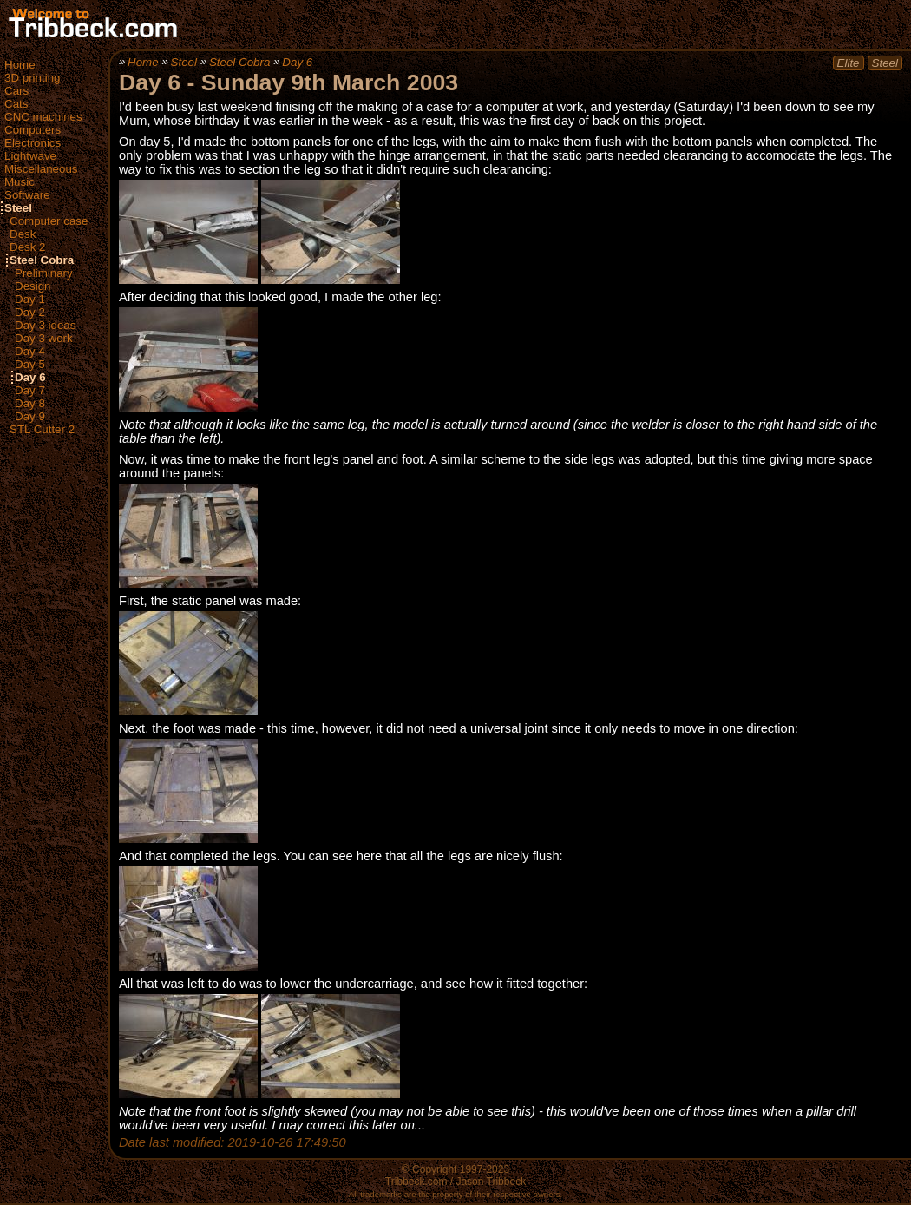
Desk (23, 233)
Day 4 (30, 351)
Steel (18, 207)
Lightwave (30, 155)
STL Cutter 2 (42, 429)
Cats (16, 103)
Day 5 (30, 364)
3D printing (32, 77)
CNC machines (43, 116)
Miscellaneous (40, 168)
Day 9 (30, 416)
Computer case (49, 220)
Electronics (32, 142)
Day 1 (30, 299)
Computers (32, 129)
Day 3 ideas (45, 325)
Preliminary (44, 273)
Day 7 (30, 390)
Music (19, 181)
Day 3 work (44, 338)
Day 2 (30, 312)
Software (27, 194)
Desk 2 (27, 247)
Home (20, 64)
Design (33, 286)
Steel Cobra (42, 260)
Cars (16, 90)
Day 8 (30, 403)
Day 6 (30, 377)
